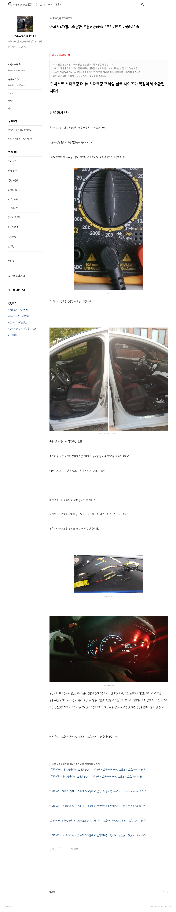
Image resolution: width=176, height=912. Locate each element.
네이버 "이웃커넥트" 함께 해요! (20, 129)
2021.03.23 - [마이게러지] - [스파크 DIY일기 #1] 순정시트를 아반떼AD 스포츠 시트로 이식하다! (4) (98, 806)
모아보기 (12, 161)
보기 (164, 892)
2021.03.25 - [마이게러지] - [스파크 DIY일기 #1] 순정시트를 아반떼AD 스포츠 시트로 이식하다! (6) (98, 835)
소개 (42, 4)
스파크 (12, 322)
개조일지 (13, 310)
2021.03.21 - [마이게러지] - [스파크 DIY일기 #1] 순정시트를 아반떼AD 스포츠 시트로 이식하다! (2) (97, 777)
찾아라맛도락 (15, 329)
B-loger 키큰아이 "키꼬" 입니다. (20, 138)
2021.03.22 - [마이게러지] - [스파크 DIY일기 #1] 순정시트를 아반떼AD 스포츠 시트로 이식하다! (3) (98, 791)
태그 (50, 4)
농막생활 (12, 237)
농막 (27, 329)
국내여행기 (14, 199)
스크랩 (11, 246)
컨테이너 (26, 316)
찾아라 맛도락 (14, 217)
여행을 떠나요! (14, 190)
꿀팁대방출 (13, 180)
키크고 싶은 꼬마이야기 (25, 36)
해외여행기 (14, 208)
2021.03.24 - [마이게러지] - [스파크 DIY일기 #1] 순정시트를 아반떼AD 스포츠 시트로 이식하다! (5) (98, 821)
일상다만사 (13, 171)
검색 (142, 4)
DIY (34, 329)
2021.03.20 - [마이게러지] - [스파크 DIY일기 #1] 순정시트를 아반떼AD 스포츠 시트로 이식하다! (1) (97, 770)
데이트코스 (14, 316)
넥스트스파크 (25, 322)
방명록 (58, 4)
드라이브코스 (15, 335)
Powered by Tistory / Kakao (164, 907)
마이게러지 (55, 18)
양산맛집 (24, 310)
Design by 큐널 (153, 907)
